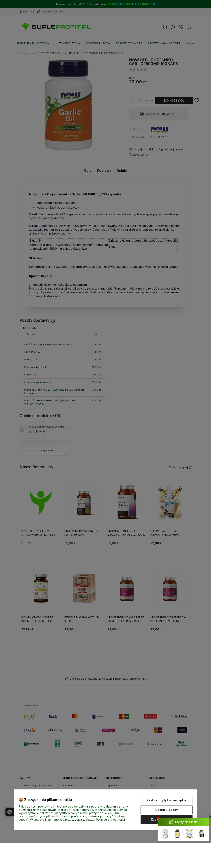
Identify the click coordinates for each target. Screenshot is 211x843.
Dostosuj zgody (166, 810)
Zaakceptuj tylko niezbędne (166, 800)
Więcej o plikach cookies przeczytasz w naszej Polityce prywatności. (78, 819)
